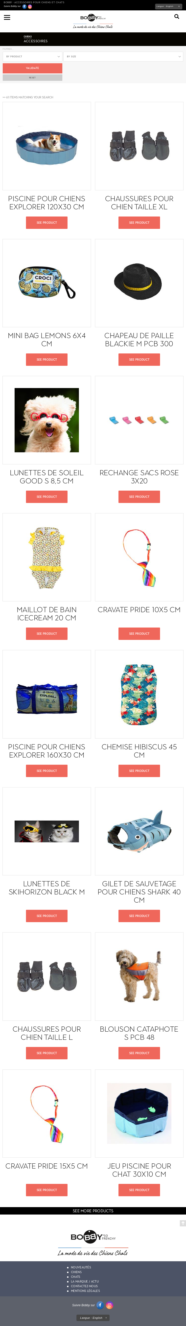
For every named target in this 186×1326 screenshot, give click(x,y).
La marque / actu (85, 1281)
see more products (93, 1211)
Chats (75, 1277)
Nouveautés (81, 1267)
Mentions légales (85, 1291)
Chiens (76, 1272)
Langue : (165, 6)
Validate (32, 68)
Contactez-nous (84, 1286)
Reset (32, 77)
